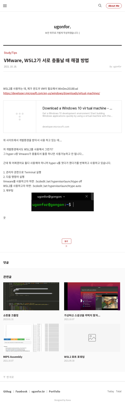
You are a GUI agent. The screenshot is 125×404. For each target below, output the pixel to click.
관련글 (7, 277)
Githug (7, 391)
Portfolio (54, 391)
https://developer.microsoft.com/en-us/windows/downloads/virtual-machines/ (51, 93)
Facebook (21, 391)
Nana (68, 400)
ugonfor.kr (38, 391)
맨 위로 (10, 377)
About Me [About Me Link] (113, 5)
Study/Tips (10, 52)
